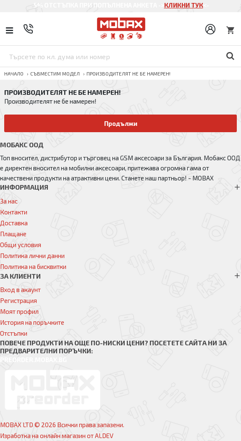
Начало (14, 73)
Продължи (120, 123)
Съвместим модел (55, 73)
